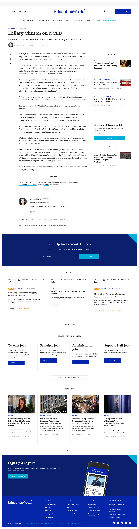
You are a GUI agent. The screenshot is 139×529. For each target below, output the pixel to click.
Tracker (49, 415)
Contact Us (71, 500)
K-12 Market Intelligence (117, 514)
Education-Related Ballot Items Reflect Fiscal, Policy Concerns (105, 65)
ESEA (32, 219)
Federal (11, 28)
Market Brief (109, 20)
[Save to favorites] (10, 59)
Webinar (32, 288)
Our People (48, 510)
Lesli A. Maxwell (98, 105)
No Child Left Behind (51, 182)
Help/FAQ (69, 507)
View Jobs (16, 363)
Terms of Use (64, 523)
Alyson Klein (21, 45)
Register (12, 308)
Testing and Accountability (69, 182)
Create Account (18, 476)
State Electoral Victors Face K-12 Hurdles (105, 83)
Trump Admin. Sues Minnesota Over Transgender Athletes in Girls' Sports (114, 422)
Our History (48, 507)
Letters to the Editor (73, 504)
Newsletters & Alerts (94, 507)
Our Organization (50, 504)
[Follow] (45, 199)
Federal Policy (42, 219)
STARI (32, 308)
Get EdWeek (92, 500)
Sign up (89, 256)
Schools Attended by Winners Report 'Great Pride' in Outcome (109, 100)
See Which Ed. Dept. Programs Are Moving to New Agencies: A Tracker (51, 420)
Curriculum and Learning (28, 184)
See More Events (69, 324)
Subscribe (123, 11)
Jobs (98, 20)
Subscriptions (92, 504)
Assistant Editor (34, 202)
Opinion (90, 20)
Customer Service (72, 510)
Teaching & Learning (62, 20)
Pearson (118, 310)
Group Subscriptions (94, 510)
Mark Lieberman (45, 434)
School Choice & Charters (103, 96)
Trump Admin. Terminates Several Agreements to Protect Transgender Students (105, 158)
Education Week (45, 202)
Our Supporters (50, 514)
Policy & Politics (43, 20)
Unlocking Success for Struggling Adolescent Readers (23, 294)
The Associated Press (100, 166)
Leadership (28, 20)
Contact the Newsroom (74, 514)
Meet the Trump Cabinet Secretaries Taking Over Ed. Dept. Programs (83, 420)
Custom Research (115, 517)
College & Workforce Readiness (112, 288)
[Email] (58, 256)
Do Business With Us (116, 500)
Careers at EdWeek (51, 517)
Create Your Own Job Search (69, 377)
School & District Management (104, 79)
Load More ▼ (69, 450)
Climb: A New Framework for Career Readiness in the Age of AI (109, 295)
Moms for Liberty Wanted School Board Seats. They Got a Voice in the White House (19, 422)
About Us (48, 500)
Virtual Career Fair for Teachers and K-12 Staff (68, 292)
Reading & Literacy (21, 288)
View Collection (112, 112)
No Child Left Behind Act (58, 219)
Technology (78, 20)
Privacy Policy (77, 523)
